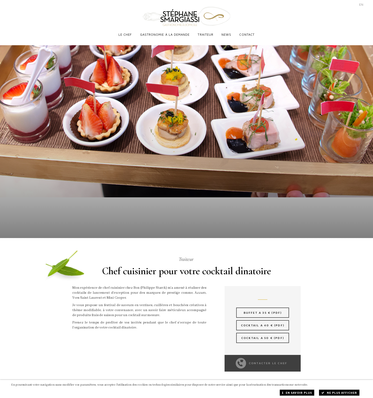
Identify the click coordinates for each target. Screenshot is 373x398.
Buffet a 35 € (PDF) (263, 308)
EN (361, 4)
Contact (247, 34)
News (226, 34)
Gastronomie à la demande (165, 34)
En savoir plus (297, 392)
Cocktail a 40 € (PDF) (262, 321)
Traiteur (205, 34)
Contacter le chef (261, 358)
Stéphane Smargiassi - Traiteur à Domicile (187, 16)
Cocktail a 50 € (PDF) (262, 333)
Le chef (125, 34)
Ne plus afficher (339, 392)
